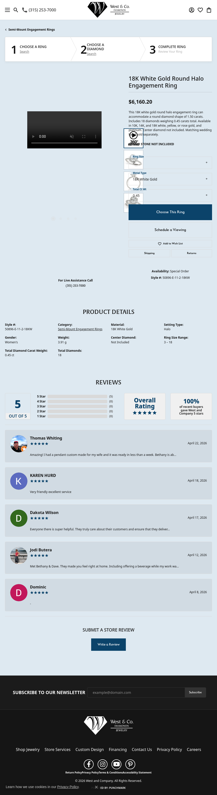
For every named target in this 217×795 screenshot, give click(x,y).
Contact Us (142, 749)
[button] (16, 10)
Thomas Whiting (46, 438)
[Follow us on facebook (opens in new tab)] (89, 764)
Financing (118, 749)
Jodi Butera (41, 550)
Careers (194, 749)
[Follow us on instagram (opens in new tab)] (103, 764)
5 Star (41, 396)
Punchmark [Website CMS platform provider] (117, 788)
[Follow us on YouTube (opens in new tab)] (116, 764)
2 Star (41, 411)
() (111, 396)
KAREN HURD (43, 475)
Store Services (58, 749)
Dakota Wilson (44, 512)
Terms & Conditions (111, 772)
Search (24, 51)
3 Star (41, 406)
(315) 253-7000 (75, 285)
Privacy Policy (169, 749)
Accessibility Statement (137, 772)
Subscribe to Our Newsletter (49, 692)
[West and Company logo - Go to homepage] (108, 10)
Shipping (149, 253)
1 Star (41, 416)
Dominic (38, 587)
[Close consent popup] (96, 787)
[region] (64, 170)
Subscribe (195, 692)
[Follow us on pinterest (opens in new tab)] (130, 764)
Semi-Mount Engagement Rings (31, 29)
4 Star (41, 401)
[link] (39, 10)
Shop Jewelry (28, 749)
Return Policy (73, 772)
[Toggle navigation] (6, 10)
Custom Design (90, 749)
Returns (191, 253)
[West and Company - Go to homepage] (108, 726)
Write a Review (109, 644)
